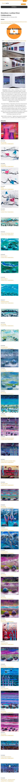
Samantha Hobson (11, 23)
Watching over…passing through (8, 779)
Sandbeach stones (5, 301)
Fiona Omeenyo (4, 21)
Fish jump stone (4, 347)
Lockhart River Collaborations (14, 21)
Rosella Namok (4, 23)
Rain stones (3, 369)
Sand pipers (3, 165)
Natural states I (4, 256)
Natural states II (4, 278)
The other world (4, 483)
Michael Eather (23, 21)
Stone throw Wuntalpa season (7, 233)
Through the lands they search (7, 438)
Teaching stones (4, 529)
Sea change (3, 324)
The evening (3, 142)
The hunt (3, 210)
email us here (23, 40)
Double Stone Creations (6, 756)
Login (25, 0)
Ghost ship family (4, 688)
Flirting (2, 187)
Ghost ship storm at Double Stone (8, 460)
